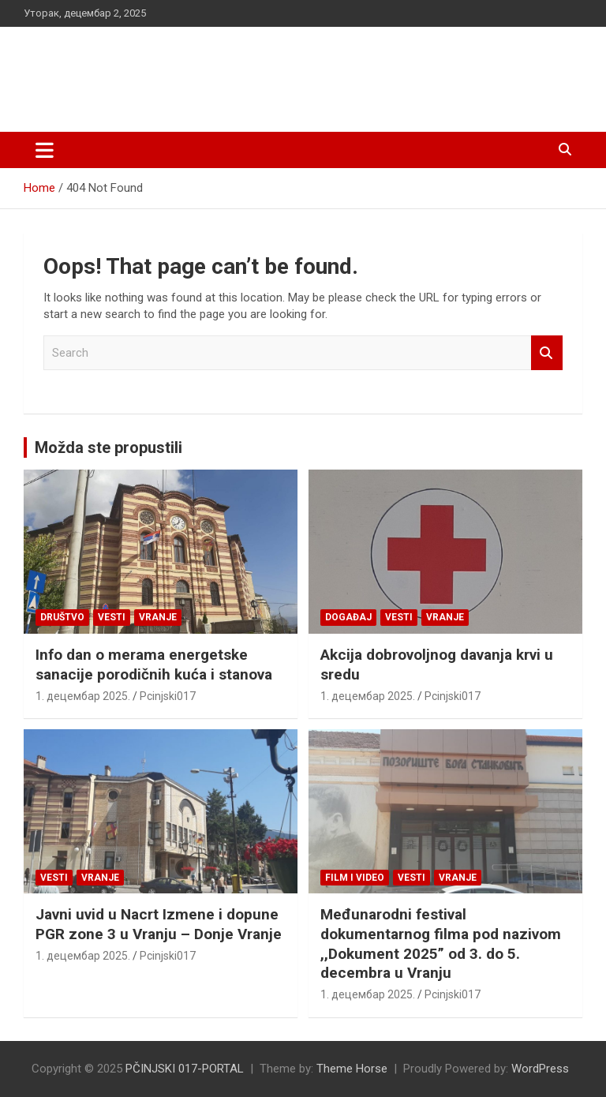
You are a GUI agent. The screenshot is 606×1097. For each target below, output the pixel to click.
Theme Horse (351, 1068)
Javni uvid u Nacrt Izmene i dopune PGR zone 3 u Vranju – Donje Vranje (159, 924)
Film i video (354, 877)
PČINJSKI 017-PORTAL (190, 70)
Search (547, 353)
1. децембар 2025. (83, 696)
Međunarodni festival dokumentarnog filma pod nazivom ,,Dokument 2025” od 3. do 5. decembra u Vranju (440, 943)
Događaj (348, 617)
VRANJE (158, 617)
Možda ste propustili (108, 447)
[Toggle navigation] (44, 150)
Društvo (62, 617)
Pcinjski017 (168, 696)
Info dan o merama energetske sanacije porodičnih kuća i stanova (154, 664)
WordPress (540, 1068)
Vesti (111, 617)
